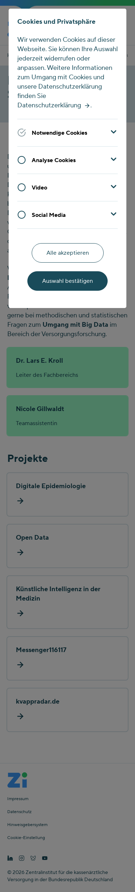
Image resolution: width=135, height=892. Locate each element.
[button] (67, 132)
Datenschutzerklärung (49, 105)
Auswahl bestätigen (67, 281)
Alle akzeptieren (67, 253)
